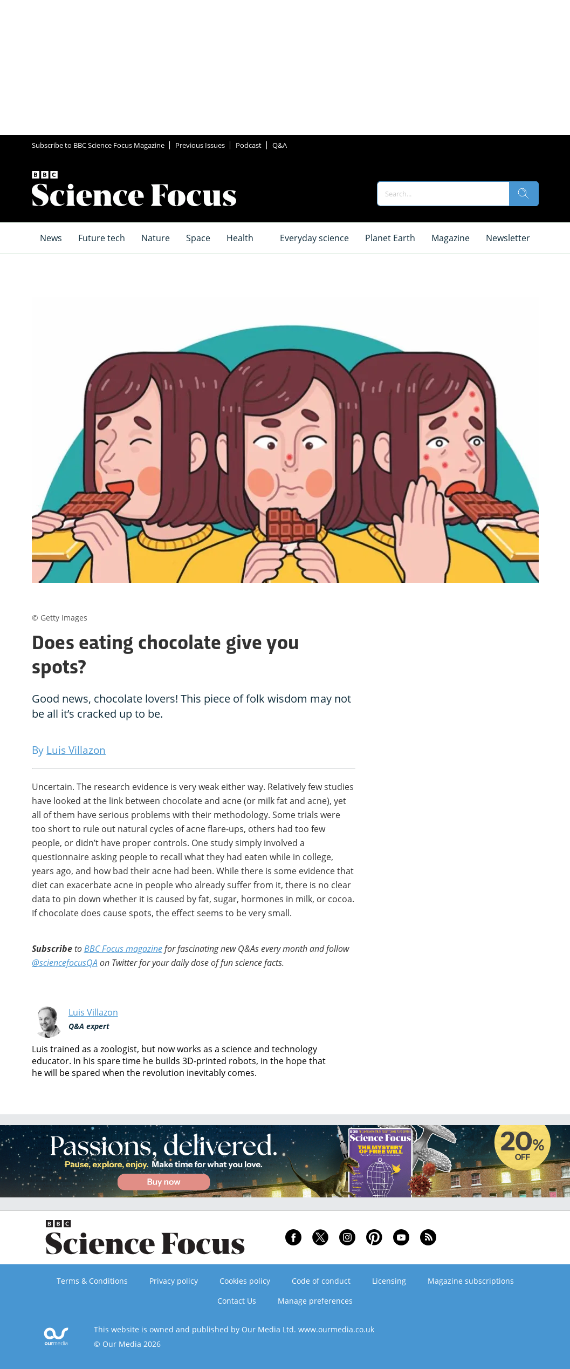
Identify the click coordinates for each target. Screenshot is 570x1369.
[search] (523, 193)
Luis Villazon (93, 1012)
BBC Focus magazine (123, 949)
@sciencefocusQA (65, 963)
